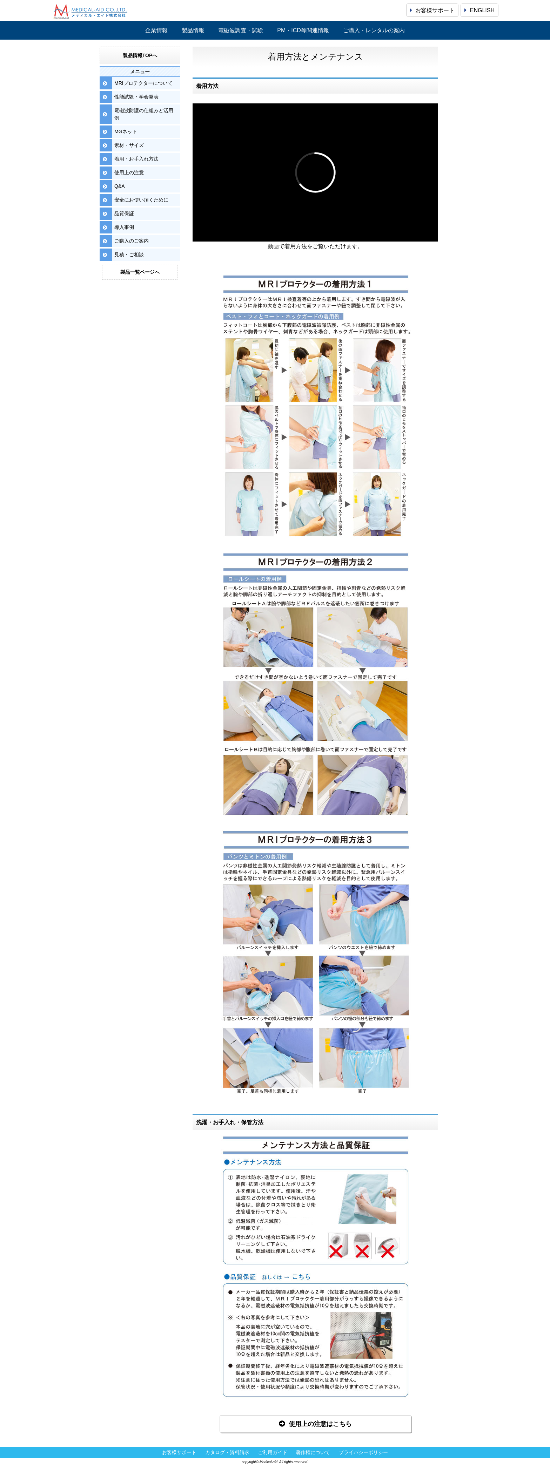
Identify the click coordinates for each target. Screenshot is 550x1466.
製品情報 (193, 30)
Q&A (119, 186)
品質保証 (124, 213)
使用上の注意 (129, 172)
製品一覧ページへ (140, 272)
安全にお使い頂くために (141, 200)
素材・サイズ (129, 145)
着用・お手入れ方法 (136, 159)
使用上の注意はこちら (315, 1423)
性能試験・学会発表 (136, 97)
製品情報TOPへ (140, 55)
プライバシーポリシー (363, 1452)
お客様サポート (432, 10)
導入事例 (124, 227)
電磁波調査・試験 (240, 30)
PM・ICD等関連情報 (303, 30)
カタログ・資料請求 (227, 1452)
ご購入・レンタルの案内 (374, 30)
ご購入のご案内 (131, 241)
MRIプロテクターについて (143, 83)
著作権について (313, 1452)
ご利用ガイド (272, 1452)
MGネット (125, 131)
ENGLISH (479, 10)
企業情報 (156, 30)
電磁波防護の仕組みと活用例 (143, 114)
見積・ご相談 (129, 254)
